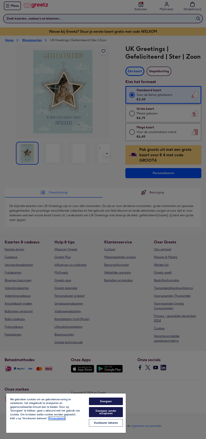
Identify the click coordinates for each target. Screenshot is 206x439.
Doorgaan (106, 401)
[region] (66, 413)
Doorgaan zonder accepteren (106, 412)
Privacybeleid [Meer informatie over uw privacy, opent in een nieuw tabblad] (57, 418)
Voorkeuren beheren (106, 422)
